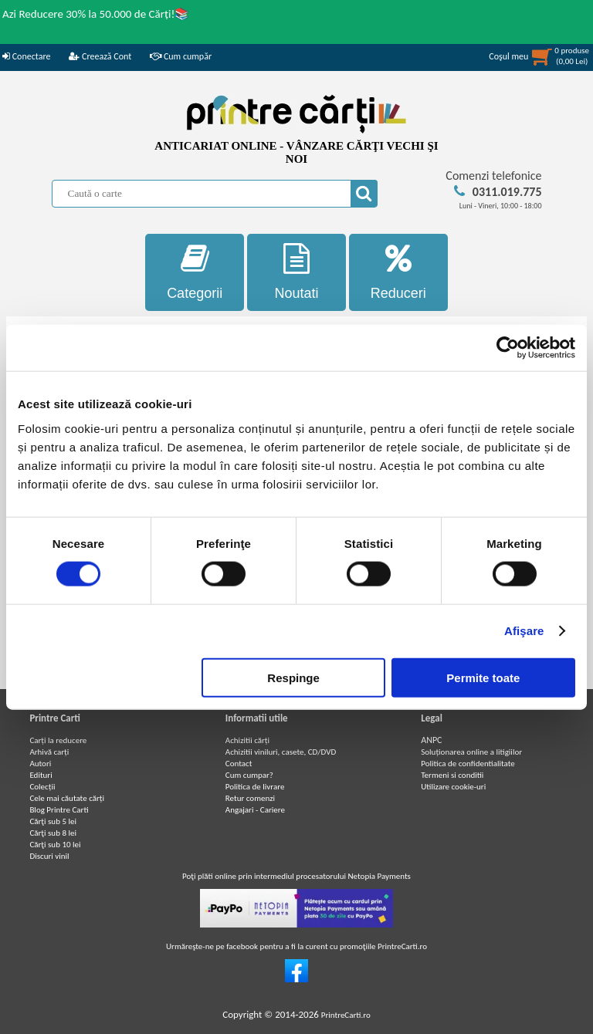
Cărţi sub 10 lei (54, 845)
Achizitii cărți (247, 740)
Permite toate (483, 677)
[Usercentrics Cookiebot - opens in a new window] (507, 348)
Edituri (40, 775)
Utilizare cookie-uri (453, 787)
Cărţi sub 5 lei (52, 821)
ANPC (431, 740)
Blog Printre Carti (58, 810)
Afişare (524, 630)
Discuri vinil (49, 856)
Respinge (293, 677)
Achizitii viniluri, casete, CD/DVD (280, 752)
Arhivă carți (49, 752)
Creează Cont (100, 56)
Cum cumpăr (181, 56)
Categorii (194, 272)
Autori (40, 764)
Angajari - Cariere (255, 810)
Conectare (26, 56)
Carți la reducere (57, 740)
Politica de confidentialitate (468, 764)
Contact (238, 764)
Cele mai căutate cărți (66, 798)
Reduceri (398, 272)
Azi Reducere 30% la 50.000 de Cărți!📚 (95, 14)
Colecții (42, 787)
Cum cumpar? (249, 775)
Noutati (296, 272)
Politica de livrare (255, 787)
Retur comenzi (250, 798)
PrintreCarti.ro (346, 1015)
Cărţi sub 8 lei (52, 833)
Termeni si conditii (452, 775)
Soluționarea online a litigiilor (471, 752)
